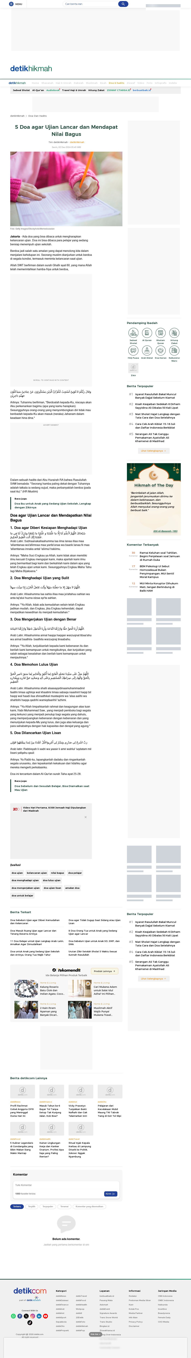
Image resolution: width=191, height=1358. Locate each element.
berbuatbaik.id (142, 89)
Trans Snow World (109, 1317)
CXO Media (163, 1321)
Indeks (160, 82)
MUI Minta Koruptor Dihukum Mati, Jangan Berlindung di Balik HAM (159, 587)
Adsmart (104, 1304)
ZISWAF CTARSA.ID (118, 89)
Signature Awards (108, 1313)
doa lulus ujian (51, 880)
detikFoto (80, 1321)
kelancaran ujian (37, 872)
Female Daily (164, 1317)
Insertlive (162, 1308)
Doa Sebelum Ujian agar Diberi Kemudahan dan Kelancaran (35, 921)
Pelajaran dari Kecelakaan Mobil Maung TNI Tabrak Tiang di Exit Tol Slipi (109, 1110)
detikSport (61, 1317)
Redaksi (133, 1295)
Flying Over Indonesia (110, 1334)
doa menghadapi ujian (25, 880)
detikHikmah (17, 115)
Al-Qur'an (38, 89)
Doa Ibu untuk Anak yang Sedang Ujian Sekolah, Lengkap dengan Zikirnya (53, 505)
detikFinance (62, 1304)
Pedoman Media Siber (140, 1300)
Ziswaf (118, 82)
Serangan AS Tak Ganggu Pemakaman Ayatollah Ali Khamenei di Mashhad (152, 437)
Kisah (90, 82)
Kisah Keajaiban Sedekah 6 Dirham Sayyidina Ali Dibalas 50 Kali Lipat (157, 405)
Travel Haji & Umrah (74, 89)
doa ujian (17, 872)
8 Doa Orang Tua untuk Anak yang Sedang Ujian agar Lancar (93, 932)
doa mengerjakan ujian (26, 887)
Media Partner (136, 1313)
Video (127, 82)
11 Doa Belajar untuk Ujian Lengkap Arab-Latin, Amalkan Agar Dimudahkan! (37, 942)
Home (22, 82)
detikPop (80, 1330)
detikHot (60, 1313)
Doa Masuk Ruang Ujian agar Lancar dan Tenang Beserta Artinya (33, 932)
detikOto (60, 1326)
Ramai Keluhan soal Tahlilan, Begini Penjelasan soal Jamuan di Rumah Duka (160, 556)
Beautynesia (164, 1313)
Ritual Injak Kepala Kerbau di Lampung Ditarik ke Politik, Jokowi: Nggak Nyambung (80, 1149)
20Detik (79, 1317)
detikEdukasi (62, 1300)
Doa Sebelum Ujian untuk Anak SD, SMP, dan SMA (94, 942)
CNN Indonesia (165, 1295)
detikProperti (62, 1330)
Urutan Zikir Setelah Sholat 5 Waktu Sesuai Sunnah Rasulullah (93, 953)
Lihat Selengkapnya (153, 450)
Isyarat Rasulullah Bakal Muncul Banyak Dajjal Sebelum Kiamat (155, 395)
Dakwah (65, 82)
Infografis (147, 82)
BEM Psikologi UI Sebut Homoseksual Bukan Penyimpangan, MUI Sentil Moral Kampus (157, 571)
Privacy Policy (136, 1321)
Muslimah (79, 82)
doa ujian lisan (52, 887)
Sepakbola (61, 1321)
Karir (131, 1304)
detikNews (61, 1295)
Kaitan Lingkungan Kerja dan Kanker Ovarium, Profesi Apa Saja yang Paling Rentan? (51, 1149)
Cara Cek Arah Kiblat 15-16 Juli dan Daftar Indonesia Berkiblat (155, 425)
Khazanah (34, 82)
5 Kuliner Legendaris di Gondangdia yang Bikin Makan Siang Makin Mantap (21, 1147)
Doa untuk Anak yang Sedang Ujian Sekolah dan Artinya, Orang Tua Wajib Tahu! (35, 953)
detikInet (60, 1308)
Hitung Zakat (96, 89)
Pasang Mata (106, 1300)
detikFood (81, 1300)
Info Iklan (133, 1317)
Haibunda (163, 1304)
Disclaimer (134, 1326)
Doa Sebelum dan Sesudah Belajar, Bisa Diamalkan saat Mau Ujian (52, 787)
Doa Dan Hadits (37, 115)
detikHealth (81, 1304)
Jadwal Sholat (21, 89)
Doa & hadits (103, 82)
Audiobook (53, 89)
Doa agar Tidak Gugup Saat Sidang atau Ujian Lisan (95, 921)
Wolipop (80, 1308)
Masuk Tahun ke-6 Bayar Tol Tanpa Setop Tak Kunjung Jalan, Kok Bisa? (50, 1110)
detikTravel (81, 1295)
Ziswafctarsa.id (107, 1330)
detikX (79, 1313)
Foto (136, 82)
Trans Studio (106, 1321)
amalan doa (72, 887)
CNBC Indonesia (166, 1300)
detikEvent (105, 1308)
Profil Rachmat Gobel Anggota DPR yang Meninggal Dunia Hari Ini (22, 1110)
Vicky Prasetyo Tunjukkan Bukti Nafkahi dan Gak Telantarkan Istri (78, 1110)
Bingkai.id (104, 1326)
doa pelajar (75, 872)
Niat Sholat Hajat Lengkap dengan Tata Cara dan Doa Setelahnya (157, 415)
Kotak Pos (134, 1308)
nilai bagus (57, 872)
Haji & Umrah (50, 82)
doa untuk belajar (22, 895)
